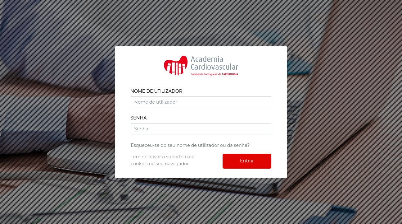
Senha (138, 118)
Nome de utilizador (156, 91)
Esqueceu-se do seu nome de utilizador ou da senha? (190, 145)
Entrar (247, 161)
